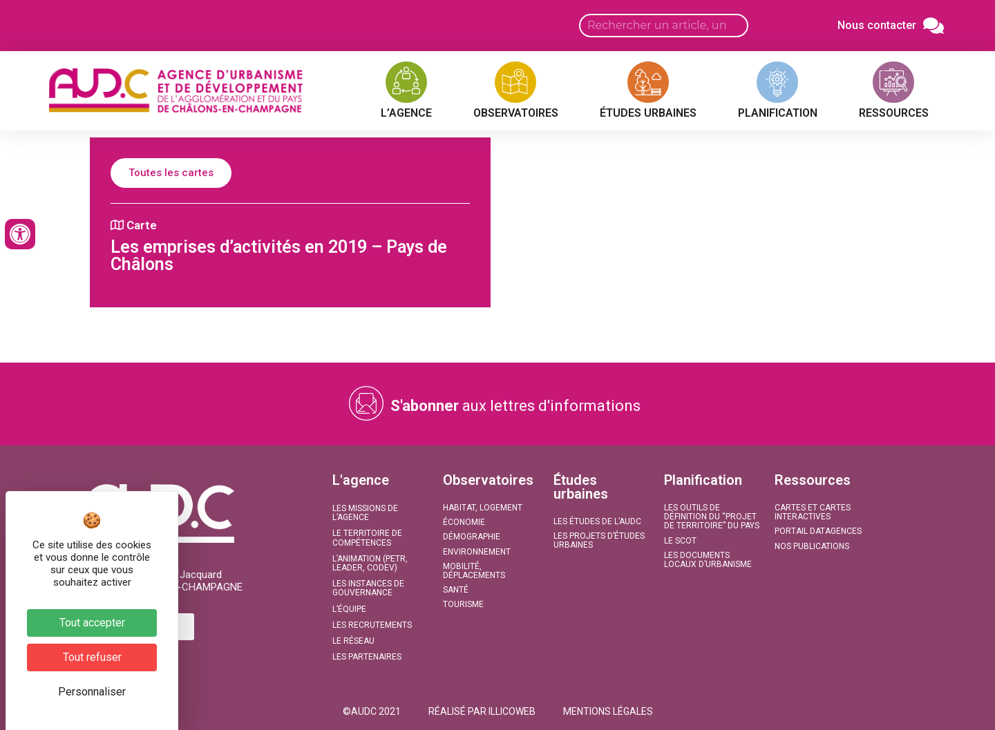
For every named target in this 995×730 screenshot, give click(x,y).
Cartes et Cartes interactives (813, 512)
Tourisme (463, 604)
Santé (455, 590)
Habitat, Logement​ (482, 507)
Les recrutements (372, 625)
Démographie (471, 536)
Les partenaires (366, 657)
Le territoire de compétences (367, 537)
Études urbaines (580, 487)
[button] (372, 711)
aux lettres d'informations (515, 405)
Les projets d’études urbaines (599, 540)
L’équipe (349, 609)
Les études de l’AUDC (597, 521)
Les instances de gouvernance (368, 588)
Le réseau (353, 641)
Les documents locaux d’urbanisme (708, 559)
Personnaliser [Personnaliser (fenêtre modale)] (92, 691)
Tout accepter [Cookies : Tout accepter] (92, 622)
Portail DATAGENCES (818, 531)
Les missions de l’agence (365, 512)
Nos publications (812, 546)
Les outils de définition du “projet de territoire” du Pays (711, 516)
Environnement (477, 552)
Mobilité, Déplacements (474, 570)
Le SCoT (680, 541)
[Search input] (663, 25)
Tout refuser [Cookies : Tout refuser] (92, 657)
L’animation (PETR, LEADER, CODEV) (370, 563)
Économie (464, 522)
